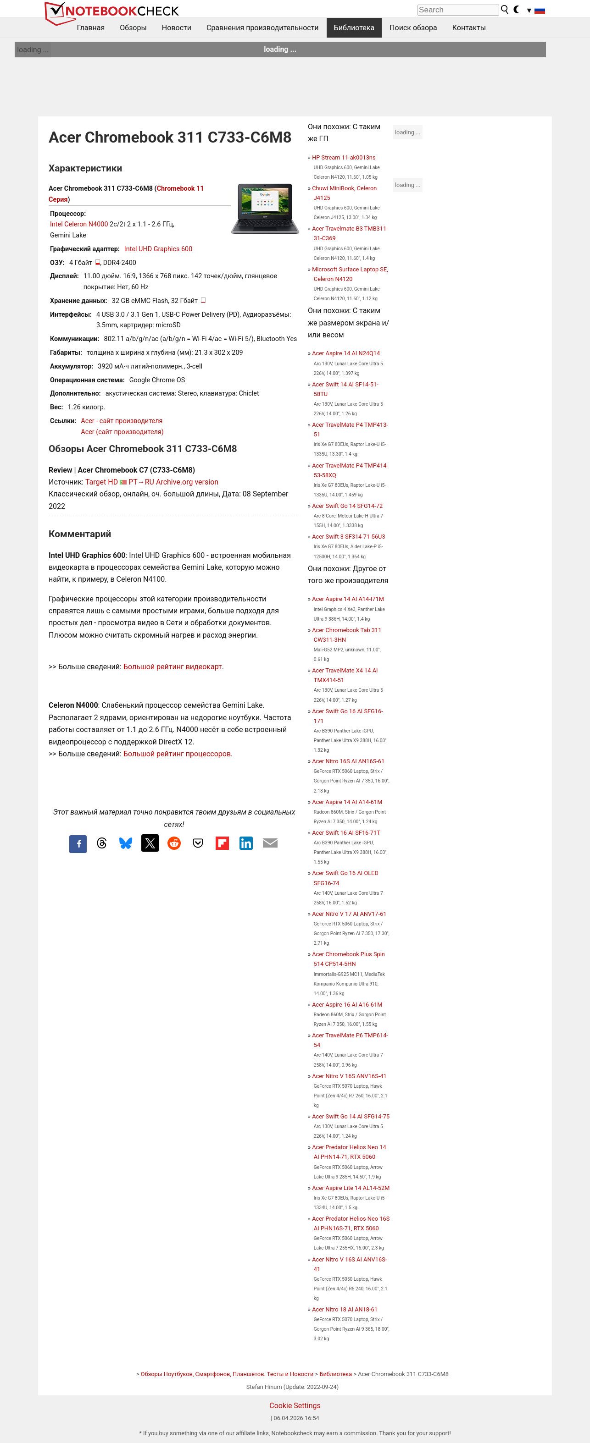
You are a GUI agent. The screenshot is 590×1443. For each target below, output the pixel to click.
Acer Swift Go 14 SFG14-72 (347, 505)
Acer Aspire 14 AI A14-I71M (348, 598)
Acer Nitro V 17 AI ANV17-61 (349, 913)
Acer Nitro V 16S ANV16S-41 (349, 1076)
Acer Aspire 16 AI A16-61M (347, 1004)
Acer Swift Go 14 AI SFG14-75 (351, 1116)
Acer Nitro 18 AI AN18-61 (345, 1309)
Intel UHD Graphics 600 (158, 249)
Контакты (469, 27)
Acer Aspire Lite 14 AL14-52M (351, 1187)
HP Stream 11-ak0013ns (343, 157)
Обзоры (133, 27)
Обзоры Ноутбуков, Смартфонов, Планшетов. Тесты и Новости (227, 1374)
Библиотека (354, 27)
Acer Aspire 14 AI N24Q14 (346, 353)
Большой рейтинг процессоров (177, 753)
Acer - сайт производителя (121, 421)
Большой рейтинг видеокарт (172, 666)
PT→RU (141, 482)
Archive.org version (187, 482)
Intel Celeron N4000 (79, 224)
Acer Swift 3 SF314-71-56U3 (348, 536)
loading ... (33, 49)
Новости (176, 27)
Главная (91, 27)
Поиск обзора (413, 27)
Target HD (101, 482)
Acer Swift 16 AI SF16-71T (346, 832)
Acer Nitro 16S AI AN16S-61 (348, 761)
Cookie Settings (295, 1405)
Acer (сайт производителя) (122, 432)
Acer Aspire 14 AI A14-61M (347, 802)
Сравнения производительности (262, 27)
